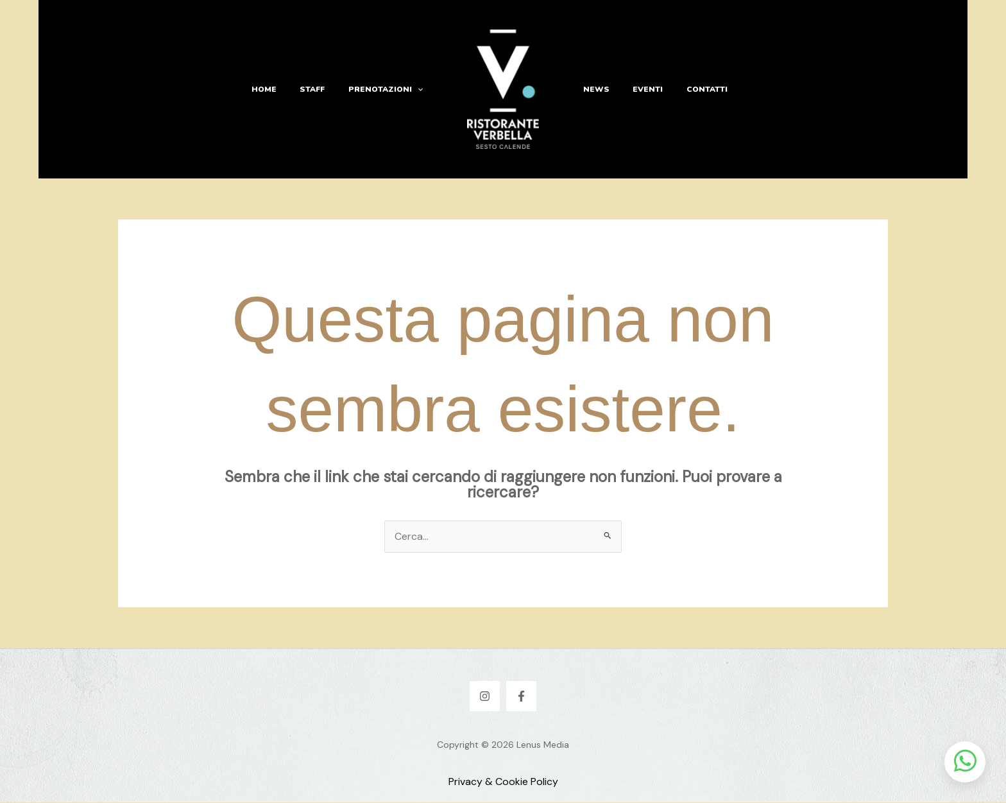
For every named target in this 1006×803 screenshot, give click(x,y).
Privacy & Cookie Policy (503, 782)
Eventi (642, 89)
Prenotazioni (387, 89)
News (594, 89)
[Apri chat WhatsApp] (964, 761)
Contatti (696, 89)
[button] (419, 89)
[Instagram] (485, 697)
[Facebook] (521, 697)
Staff (318, 89)
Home (274, 89)
